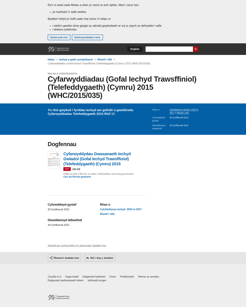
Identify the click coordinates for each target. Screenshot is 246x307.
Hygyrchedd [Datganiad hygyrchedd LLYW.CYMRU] (71, 276)
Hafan (51, 59)
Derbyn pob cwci (59, 37)
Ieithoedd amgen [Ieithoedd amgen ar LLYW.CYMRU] (97, 280)
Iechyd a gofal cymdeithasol (76, 59)
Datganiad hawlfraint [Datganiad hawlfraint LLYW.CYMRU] (94, 276)
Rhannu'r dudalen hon (66, 258)
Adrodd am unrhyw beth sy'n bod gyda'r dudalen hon (77, 245)
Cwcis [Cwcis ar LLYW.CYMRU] (112, 276)
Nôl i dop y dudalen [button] (101, 258)
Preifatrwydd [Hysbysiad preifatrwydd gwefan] (127, 276)
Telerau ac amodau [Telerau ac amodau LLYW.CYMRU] (148, 276)
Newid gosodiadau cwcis (87, 37)
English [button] (134, 49)
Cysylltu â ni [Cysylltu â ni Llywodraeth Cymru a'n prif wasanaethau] (54, 276)
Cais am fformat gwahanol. (77, 176)
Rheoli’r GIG (104, 59)
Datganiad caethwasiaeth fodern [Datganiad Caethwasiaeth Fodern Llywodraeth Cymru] (66, 280)
